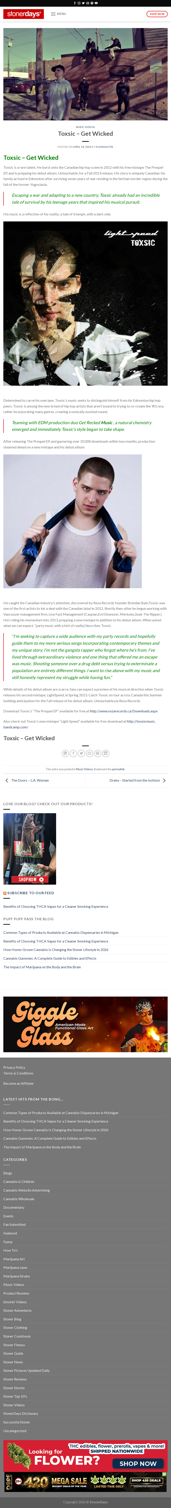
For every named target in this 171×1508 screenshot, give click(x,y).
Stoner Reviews (15, 1379)
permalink (118, 769)
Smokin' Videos (15, 1302)
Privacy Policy (14, 1067)
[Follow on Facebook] (74, 3)
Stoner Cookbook (17, 1336)
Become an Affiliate (18, 1083)
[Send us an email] (87, 3)
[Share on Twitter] (81, 753)
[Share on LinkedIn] (105, 753)
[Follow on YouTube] (96, 3)
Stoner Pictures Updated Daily (26, 1370)
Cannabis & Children (18, 1181)
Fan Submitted (14, 1224)
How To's (10, 1250)
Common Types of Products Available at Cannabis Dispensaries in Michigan (60, 932)
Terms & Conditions (18, 1073)
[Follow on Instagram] (79, 3)
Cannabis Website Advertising (26, 1190)
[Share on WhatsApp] (65, 753)
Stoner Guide (13, 1353)
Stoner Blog (12, 1319)
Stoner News (13, 1362)
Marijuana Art (14, 1259)
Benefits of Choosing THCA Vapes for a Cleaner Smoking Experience (55, 906)
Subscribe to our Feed (30, 893)
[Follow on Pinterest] (92, 3)
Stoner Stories (14, 1388)
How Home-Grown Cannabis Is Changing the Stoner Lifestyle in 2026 (55, 949)
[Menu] (58, 13)
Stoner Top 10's (15, 1396)
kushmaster (104, 146)
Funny (7, 1242)
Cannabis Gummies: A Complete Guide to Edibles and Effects (49, 958)
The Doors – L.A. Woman (26, 780)
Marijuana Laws (15, 1267)
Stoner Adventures (17, 1310)
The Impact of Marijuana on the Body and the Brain (42, 967)
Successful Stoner (16, 1422)
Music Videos (85, 127)
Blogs (7, 1173)
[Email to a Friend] (89, 753)
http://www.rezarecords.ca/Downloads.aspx (124, 711)
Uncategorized (14, 1431)
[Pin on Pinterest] (97, 753)
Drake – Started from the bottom (139, 780)
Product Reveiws (16, 1293)
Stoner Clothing (15, 1327)
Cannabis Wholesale (18, 1199)
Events (8, 1216)
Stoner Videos (14, 1405)
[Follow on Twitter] (83, 3)
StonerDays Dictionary (20, 1413)
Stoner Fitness (14, 1345)
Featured (10, 1233)
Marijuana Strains (16, 1276)
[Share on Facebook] (73, 753)
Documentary (13, 1207)
